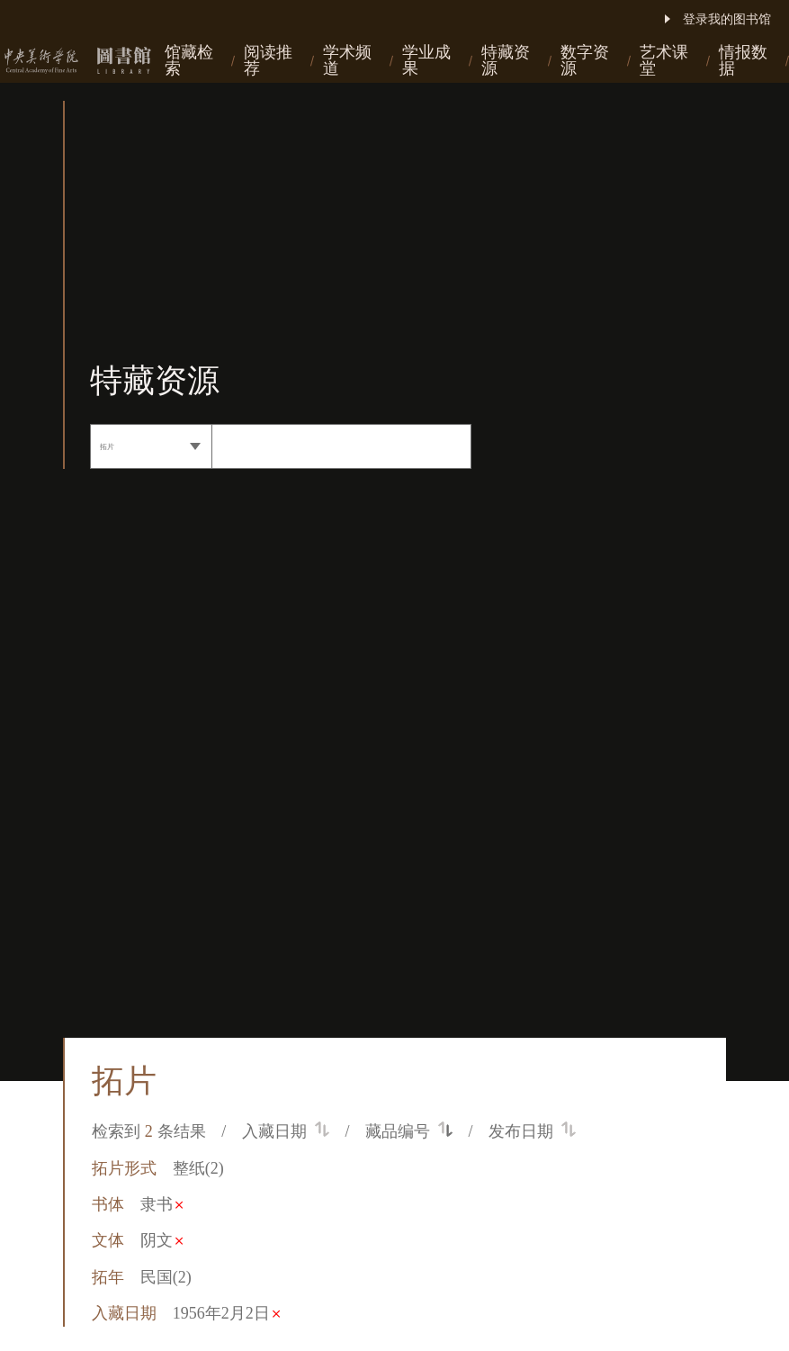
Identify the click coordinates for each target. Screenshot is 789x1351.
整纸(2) (198, 1168)
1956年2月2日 (226, 1313)
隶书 (161, 1204)
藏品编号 (409, 1131)
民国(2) (166, 1277)
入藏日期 (285, 1131)
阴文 (161, 1240)
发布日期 (532, 1131)
